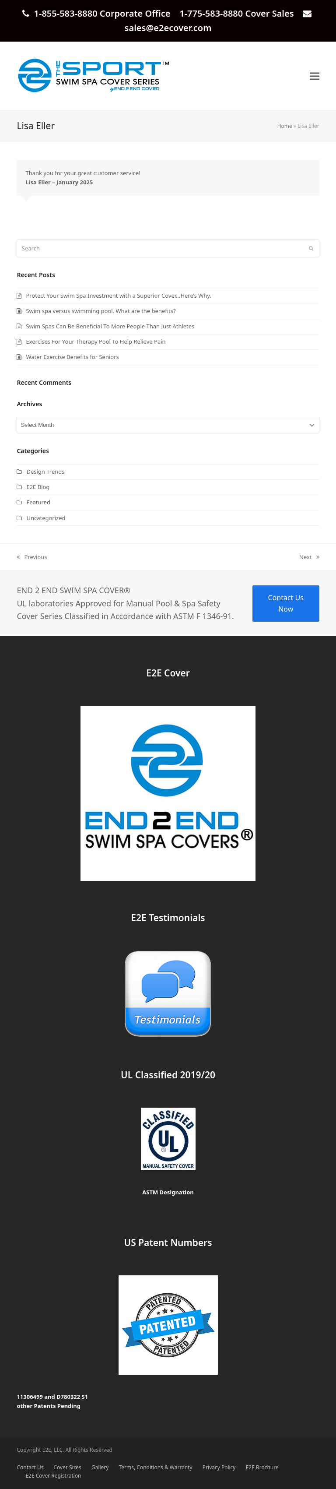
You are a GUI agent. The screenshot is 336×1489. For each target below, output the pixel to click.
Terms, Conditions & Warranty (155, 1467)
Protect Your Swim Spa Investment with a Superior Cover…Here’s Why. (118, 295)
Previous (32, 557)
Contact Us (30, 1467)
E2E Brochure (262, 1467)
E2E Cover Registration (53, 1475)
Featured (38, 502)
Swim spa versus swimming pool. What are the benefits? (100, 311)
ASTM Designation (168, 1192)
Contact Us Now (285, 603)
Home (284, 126)
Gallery (99, 1467)
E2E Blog (37, 487)
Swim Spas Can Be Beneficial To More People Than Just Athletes (110, 326)
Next (309, 557)
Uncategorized (45, 518)
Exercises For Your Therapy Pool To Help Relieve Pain (95, 341)
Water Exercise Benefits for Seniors (72, 357)
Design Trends (45, 471)
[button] (314, 76)
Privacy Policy (219, 1467)
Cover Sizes (67, 1467)
